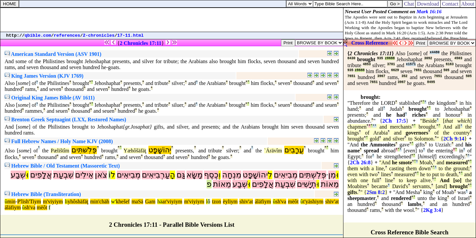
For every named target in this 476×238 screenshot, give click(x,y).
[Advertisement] (172, 20)
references (67, 35)
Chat (409, 4)
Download (428, 4)
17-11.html (130, 35)
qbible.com (38, 35)
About (468, 4)
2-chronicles (99, 35)
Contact (450, 4)
